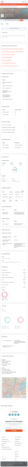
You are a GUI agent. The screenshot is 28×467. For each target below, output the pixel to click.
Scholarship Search (18, 443)
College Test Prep (5, 439)
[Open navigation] (25, 1)
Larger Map (23, 396)
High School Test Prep (5, 447)
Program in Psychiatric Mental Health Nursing (10, 65)
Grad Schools (6, 4)
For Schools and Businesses (7, 449)
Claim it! (21, 20)
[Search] (23, 1)
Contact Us (17, 456)
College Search (17, 439)
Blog (15, 460)
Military (3, 445)
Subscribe (14, 430)
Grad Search (17, 441)
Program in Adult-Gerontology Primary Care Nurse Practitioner (13, 51)
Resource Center (18, 445)
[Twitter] (10, 415)
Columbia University (13, 4)
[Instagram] (18, 415)
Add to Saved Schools (14, 28)
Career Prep (4, 443)
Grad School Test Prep (5, 441)
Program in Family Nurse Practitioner (8, 54)
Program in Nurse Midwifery (7, 60)
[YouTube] (15, 415)
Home (1, 4)
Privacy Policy (4, 458)
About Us (16, 454)
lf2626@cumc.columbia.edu (10, 372)
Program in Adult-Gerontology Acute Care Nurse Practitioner (12, 48)
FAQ (15, 458)
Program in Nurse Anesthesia (7, 57)
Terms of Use (4, 459)
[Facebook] (13, 415)
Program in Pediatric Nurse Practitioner (9, 63)
